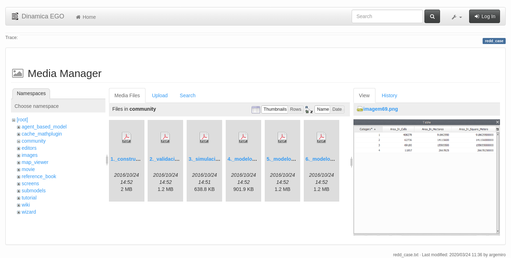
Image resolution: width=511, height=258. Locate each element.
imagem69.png (380, 109)
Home (85, 17)
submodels (34, 190)
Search (188, 95)
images (30, 155)
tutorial (29, 198)
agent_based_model (44, 127)
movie (28, 169)
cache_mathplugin (42, 134)
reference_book (39, 176)
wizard (29, 212)
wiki (26, 205)
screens (30, 183)
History (389, 95)
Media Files (127, 95)
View (364, 95)
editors (29, 148)
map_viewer (35, 162)
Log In (484, 16)
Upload (159, 95)
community (34, 141)
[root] (22, 119)
